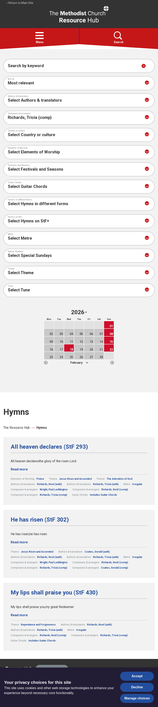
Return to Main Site (19, 3)
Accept (137, 676)
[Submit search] (144, 66)
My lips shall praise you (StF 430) (54, 592)
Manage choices (137, 698)
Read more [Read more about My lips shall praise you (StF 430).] (19, 615)
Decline (137, 687)
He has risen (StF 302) (40, 519)
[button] (39, 35)
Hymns (41, 428)
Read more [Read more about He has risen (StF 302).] (19, 542)
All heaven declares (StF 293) (49, 447)
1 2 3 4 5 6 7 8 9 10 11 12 (79, 362)
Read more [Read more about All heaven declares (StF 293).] (19, 469)
